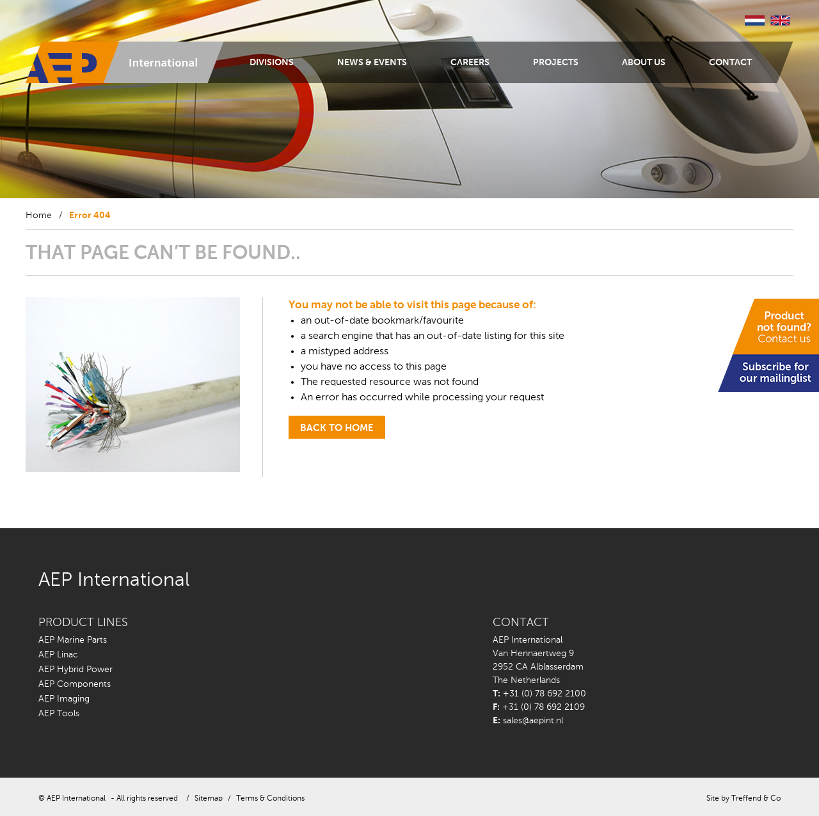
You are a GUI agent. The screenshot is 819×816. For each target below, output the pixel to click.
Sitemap (209, 799)
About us (643, 62)
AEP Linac (58, 654)
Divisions (272, 62)
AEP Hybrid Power (75, 669)
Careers (469, 62)
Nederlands (755, 20)
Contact (730, 62)
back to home (337, 428)
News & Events (372, 62)
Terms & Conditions (270, 799)
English (780, 20)
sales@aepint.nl (533, 720)
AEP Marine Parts (72, 640)
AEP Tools (58, 713)
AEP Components (74, 684)
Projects (555, 62)
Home (39, 215)
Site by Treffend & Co (743, 799)
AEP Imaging (64, 698)
